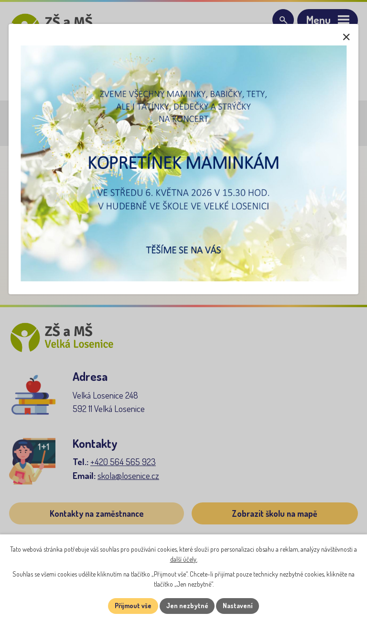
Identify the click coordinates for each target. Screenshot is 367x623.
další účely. (183, 559)
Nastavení (238, 606)
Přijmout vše (132, 606)
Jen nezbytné (187, 606)
